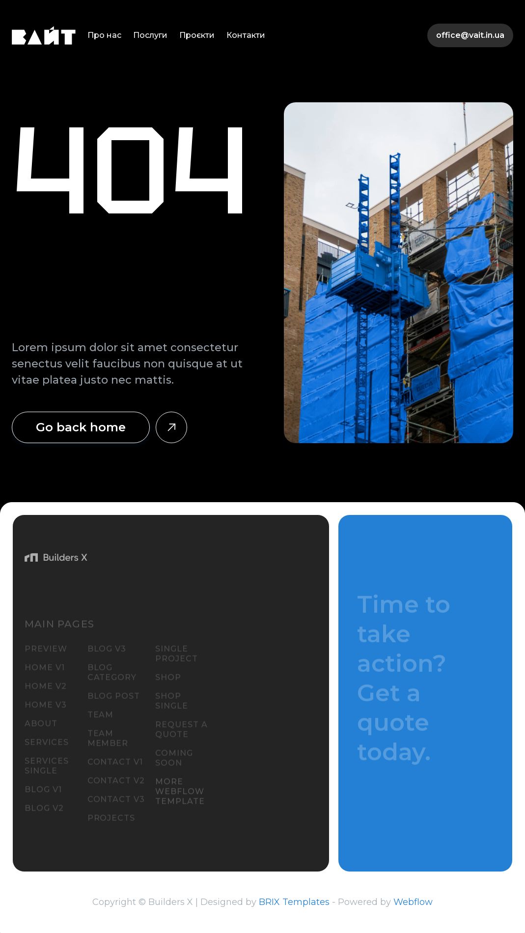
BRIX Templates (294, 902)
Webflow (413, 902)
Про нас (104, 35)
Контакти (245, 35)
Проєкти (197, 35)
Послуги (150, 35)
